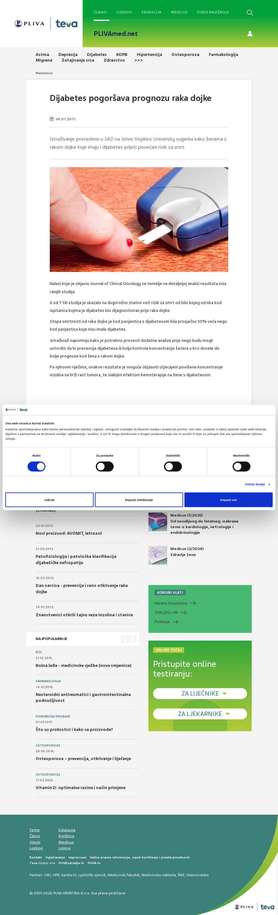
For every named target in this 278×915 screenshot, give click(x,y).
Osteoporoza (48, 746)
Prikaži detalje (255, 484)
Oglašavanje (55, 857)
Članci (100, 12)
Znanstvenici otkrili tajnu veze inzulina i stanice (84, 615)
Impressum (77, 857)
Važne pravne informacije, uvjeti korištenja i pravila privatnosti (140, 857)
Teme (34, 830)
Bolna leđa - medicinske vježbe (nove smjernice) (83, 665)
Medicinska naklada (159, 875)
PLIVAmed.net (116, 34)
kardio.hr (68, 875)
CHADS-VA (166, 612)
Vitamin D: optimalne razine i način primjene (81, 787)
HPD (56, 875)
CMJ (47, 875)
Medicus (179, 12)
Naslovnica (44, 73)
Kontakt (35, 857)
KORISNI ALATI (170, 592)
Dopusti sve (228, 499)
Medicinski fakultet (124, 875)
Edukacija (152, 12)
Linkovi (65, 848)
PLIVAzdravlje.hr (71, 863)
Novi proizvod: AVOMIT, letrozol (69, 533)
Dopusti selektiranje (139, 499)
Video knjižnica (213, 12)
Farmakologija (48, 681)
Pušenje (162, 621)
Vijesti (34, 842)
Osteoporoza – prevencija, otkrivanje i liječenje (83, 758)
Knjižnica (66, 835)
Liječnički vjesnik (92, 875)
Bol (39, 652)
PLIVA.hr (94, 863)
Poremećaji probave (53, 716)
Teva (33, 863)
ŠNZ (181, 875)
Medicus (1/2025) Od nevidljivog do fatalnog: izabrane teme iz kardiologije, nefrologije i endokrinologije (193, 523)
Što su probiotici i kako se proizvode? (74, 729)
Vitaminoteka (197, 875)
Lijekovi (124, 12)
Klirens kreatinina (171, 603)
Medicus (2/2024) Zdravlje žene (175, 555)
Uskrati (49, 499)
